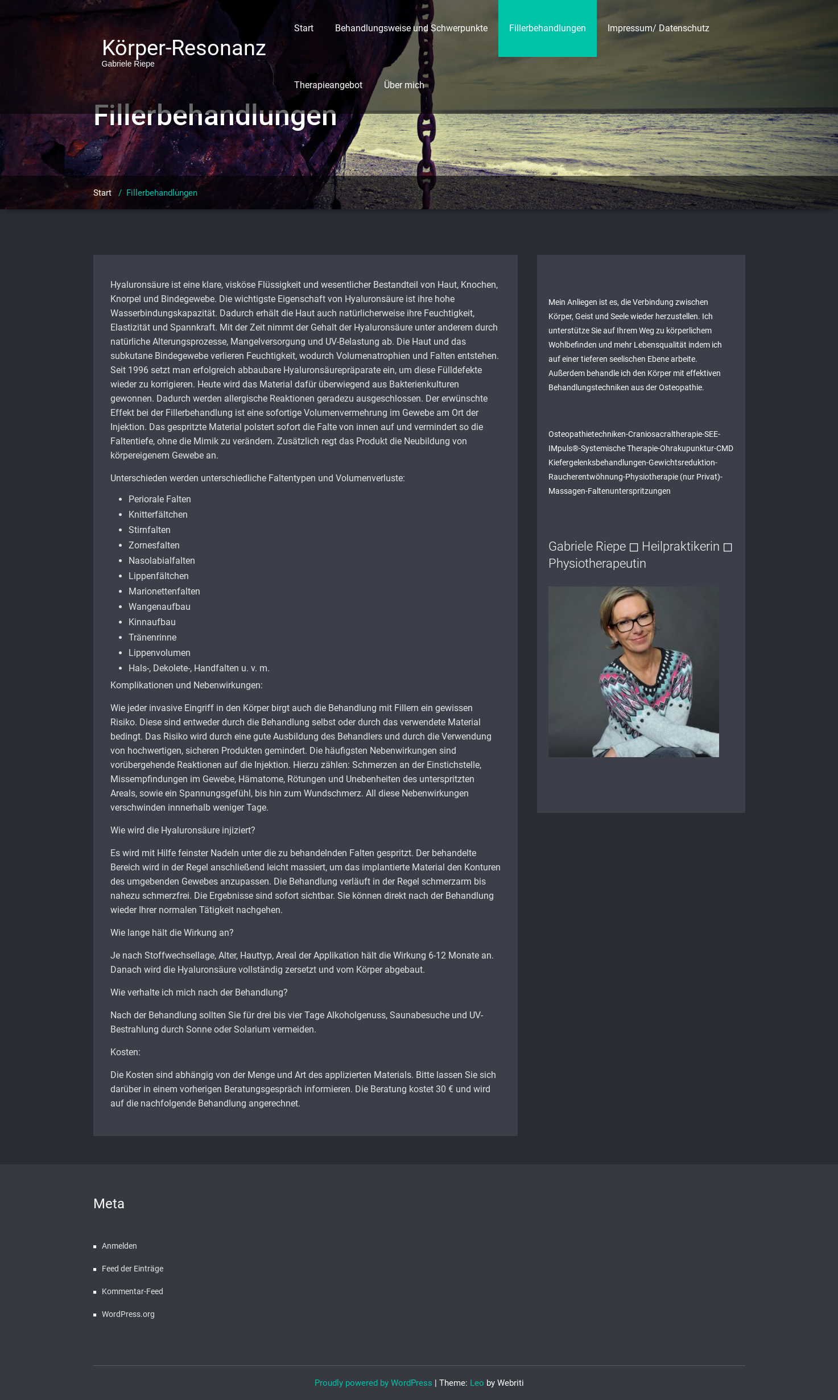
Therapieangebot (328, 85)
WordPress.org (128, 1314)
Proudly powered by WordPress (373, 1383)
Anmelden (119, 1245)
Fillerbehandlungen (547, 28)
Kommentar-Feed (132, 1291)
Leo (477, 1383)
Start (303, 28)
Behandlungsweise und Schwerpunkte (411, 28)
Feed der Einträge (132, 1268)
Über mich (404, 85)
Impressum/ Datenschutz (658, 28)
